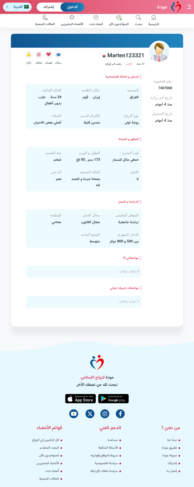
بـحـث (138, 21)
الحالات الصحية (45, 21)
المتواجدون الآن (119, 21)
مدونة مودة (169, 455)
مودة (169, 6)
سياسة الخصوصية (106, 463)
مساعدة (113, 440)
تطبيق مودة (169, 447)
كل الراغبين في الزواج (45, 440)
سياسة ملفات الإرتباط (104, 471)
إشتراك (48, 7)
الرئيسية (153, 21)
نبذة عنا (172, 440)
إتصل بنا (172, 471)
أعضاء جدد (96, 21)
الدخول (72, 7)
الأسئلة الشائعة (108, 447)
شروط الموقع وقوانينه (104, 455)
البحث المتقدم (49, 447)
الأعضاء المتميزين (72, 21)
